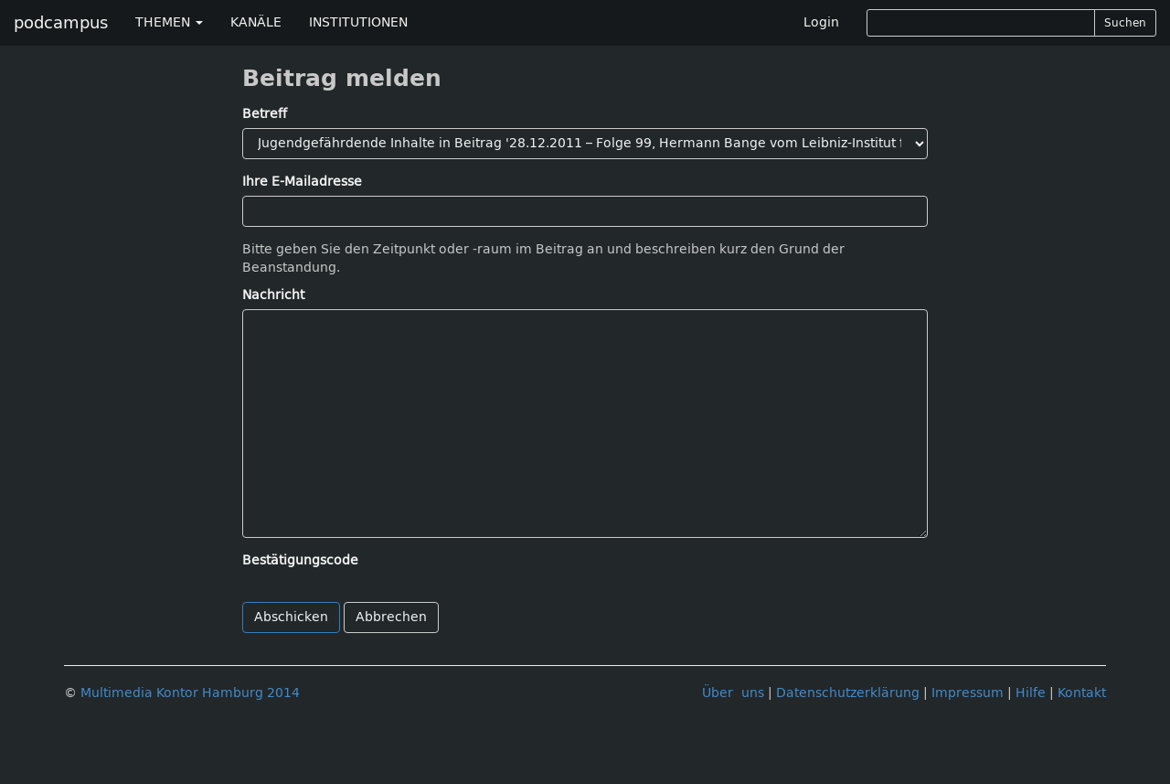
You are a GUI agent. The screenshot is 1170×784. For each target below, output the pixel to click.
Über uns (733, 693)
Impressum (967, 693)
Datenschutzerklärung (848, 693)
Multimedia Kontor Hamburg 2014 (190, 693)
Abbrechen (391, 617)
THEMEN (169, 22)
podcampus (61, 23)
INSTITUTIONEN (358, 22)
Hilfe (1031, 693)
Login (821, 22)
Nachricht (273, 295)
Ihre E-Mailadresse (302, 181)
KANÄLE (256, 22)
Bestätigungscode (300, 560)
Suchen (1125, 22)
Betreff (264, 114)
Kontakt (1082, 693)
